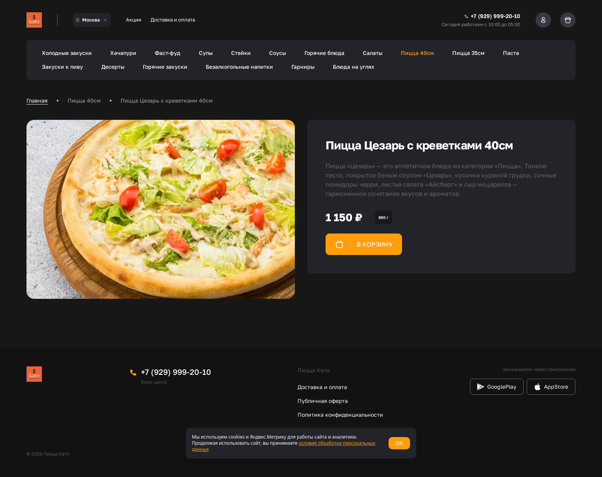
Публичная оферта (323, 401)
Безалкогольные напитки (239, 66)
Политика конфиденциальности (340, 414)
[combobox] (92, 20)
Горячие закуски (165, 66)
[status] (301, 443)
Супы (206, 53)
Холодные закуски (67, 53)
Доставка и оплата (172, 20)
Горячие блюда (324, 53)
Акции (133, 20)
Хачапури (123, 53)
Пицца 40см (417, 53)
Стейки (241, 53)
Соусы (277, 53)
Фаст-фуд (167, 53)
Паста (511, 53)
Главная (37, 100)
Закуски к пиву (62, 66)
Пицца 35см (468, 53)
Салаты (372, 53)
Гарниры (302, 66)
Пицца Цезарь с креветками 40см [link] (167, 100)
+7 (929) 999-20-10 (176, 371)
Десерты (112, 66)
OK (399, 443)
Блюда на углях (353, 66)
